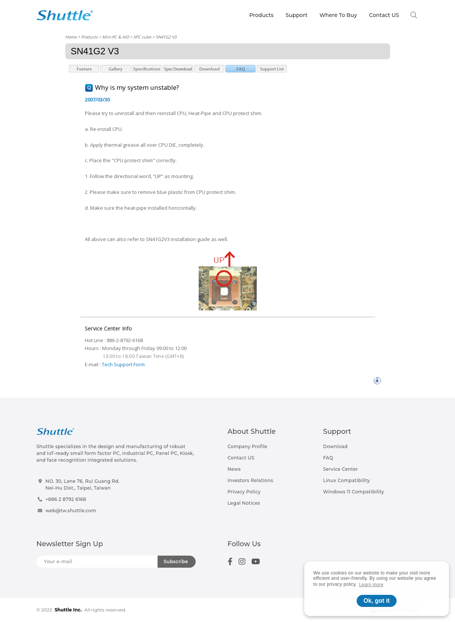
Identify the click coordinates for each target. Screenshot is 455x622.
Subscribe (176, 561)
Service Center (340, 469)
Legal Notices (244, 503)
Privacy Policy (244, 492)
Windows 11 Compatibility (353, 492)
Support (297, 15)
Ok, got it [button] (376, 600)
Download (335, 446)
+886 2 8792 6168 (66, 499)
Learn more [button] (371, 584)
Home (71, 37)
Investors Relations (250, 480)
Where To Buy (338, 15)
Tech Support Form (123, 364)
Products (261, 15)
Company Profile (248, 446)
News (234, 469)
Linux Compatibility (346, 480)
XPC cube (142, 37)
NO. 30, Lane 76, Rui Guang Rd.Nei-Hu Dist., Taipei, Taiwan (83, 484)
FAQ (328, 458)
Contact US (384, 15)
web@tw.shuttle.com (71, 510)
